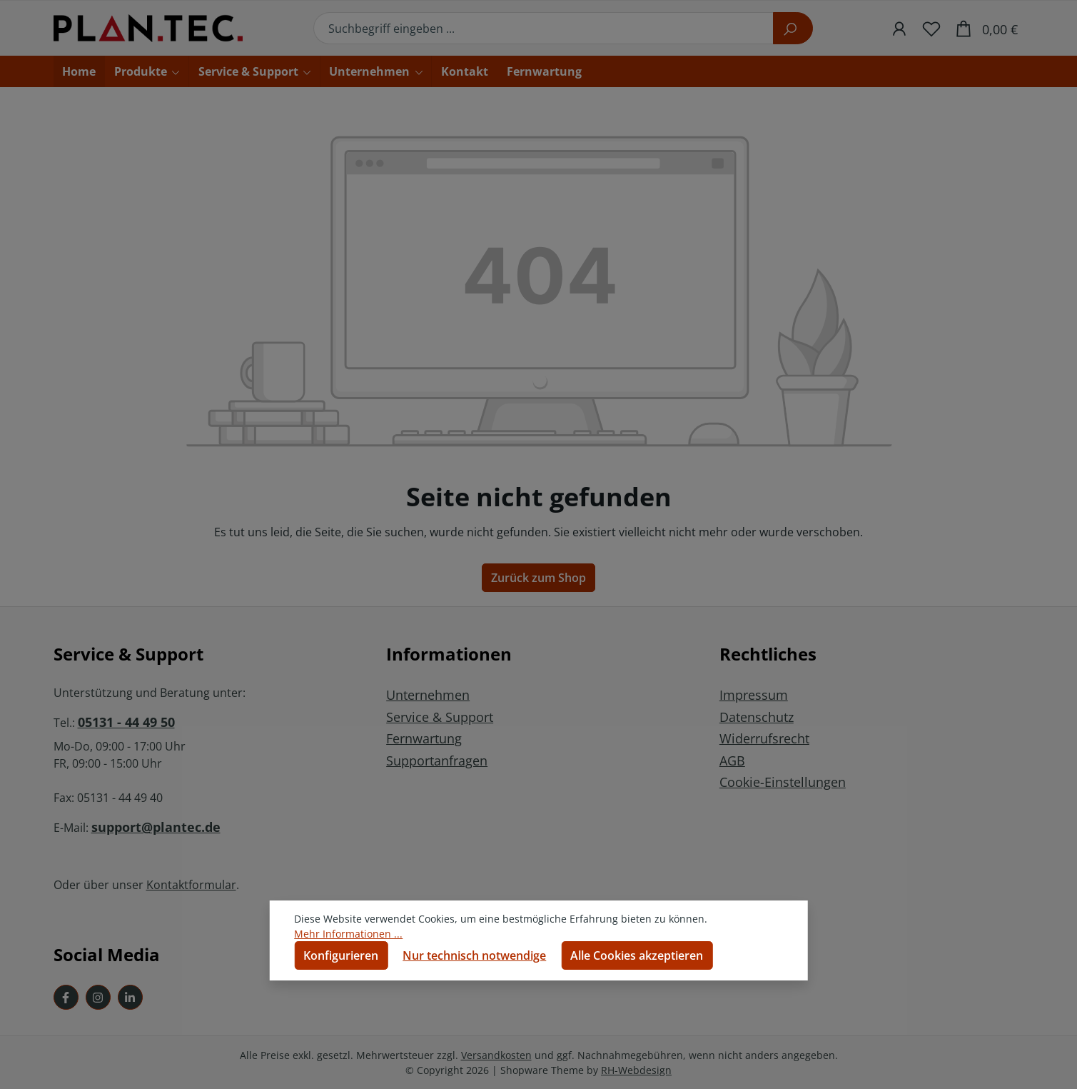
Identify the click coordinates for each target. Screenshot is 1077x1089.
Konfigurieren (340, 955)
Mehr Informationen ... (348, 933)
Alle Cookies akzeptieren (636, 955)
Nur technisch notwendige (474, 955)
